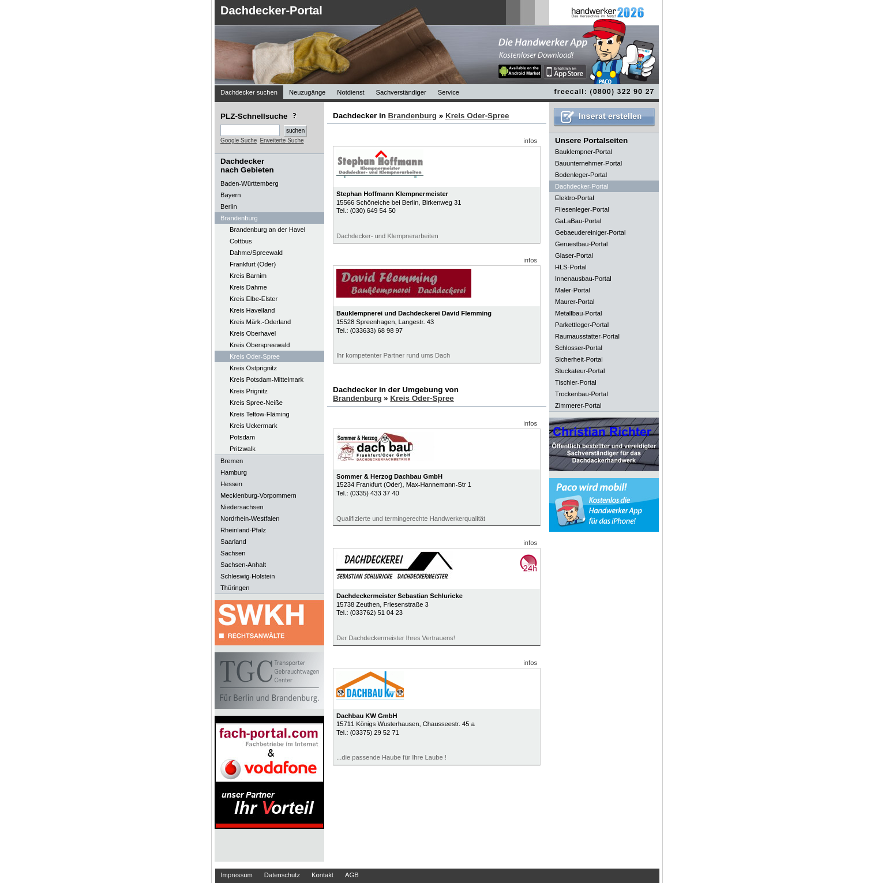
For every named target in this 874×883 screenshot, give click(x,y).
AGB (352, 874)
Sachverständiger (401, 92)
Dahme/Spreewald (256, 252)
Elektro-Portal (574, 197)
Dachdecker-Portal (271, 10)
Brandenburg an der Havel (267, 229)
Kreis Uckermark (253, 425)
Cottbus (241, 241)
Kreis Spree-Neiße (256, 402)
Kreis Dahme (248, 287)
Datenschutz (282, 874)
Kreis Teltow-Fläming (260, 414)
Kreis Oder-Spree (255, 356)
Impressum (237, 874)
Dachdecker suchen (248, 92)
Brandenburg (412, 115)
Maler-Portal (572, 290)
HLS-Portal (571, 267)
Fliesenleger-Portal (582, 209)
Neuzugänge (307, 92)
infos (530, 140)
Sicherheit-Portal (579, 359)
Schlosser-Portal (578, 347)
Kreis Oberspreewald (260, 344)
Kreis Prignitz (249, 391)
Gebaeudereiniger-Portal (590, 232)
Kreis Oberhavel (253, 333)
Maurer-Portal (574, 301)
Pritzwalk (243, 448)
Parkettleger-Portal (582, 324)
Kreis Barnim (248, 275)
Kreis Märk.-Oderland (260, 321)
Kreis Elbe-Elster (253, 298)
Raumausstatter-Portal (587, 336)
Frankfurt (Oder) (253, 264)
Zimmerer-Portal (578, 405)
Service (448, 92)
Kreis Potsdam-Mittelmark (266, 379)
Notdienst (350, 92)
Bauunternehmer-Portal (588, 163)
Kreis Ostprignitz (253, 368)
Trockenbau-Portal (581, 393)
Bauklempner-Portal (583, 151)
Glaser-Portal (574, 255)
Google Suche (238, 140)
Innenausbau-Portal (583, 278)
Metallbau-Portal (578, 313)
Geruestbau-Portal (581, 244)
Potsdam (242, 437)
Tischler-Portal (576, 382)
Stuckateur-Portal (580, 370)
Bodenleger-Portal (581, 174)
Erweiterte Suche (281, 140)
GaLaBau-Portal (578, 220)
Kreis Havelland (252, 310)
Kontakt (322, 874)
